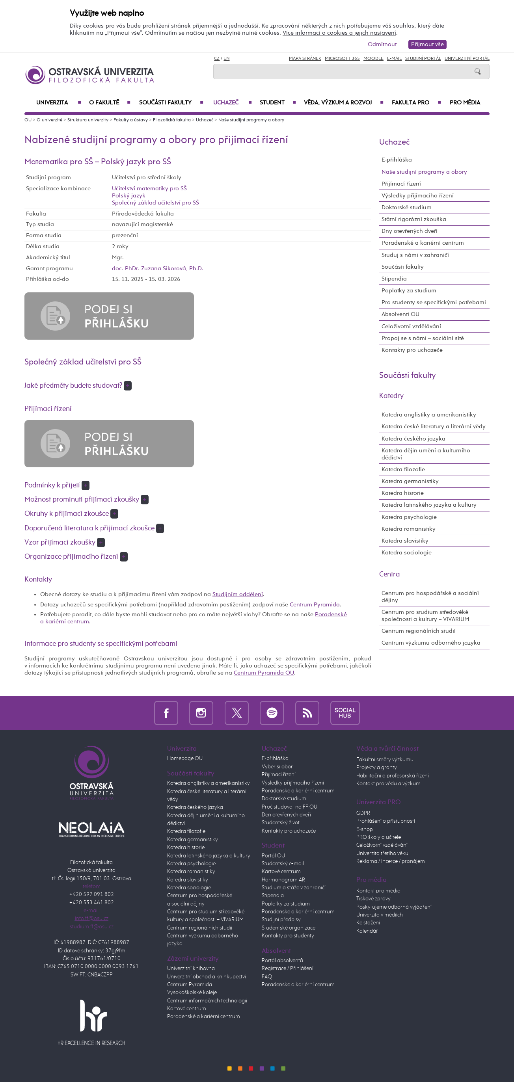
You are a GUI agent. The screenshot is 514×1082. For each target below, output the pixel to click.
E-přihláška (397, 160)
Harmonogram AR (283, 880)
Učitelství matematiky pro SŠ (149, 188)
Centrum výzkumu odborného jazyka (431, 643)
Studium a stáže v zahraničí (294, 888)
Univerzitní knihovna (191, 968)
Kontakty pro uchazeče (412, 350)
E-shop (364, 829)
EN (226, 58)
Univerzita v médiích (379, 915)
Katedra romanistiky (409, 529)
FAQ (267, 977)
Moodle (373, 58)
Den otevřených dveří (286, 815)
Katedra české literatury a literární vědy (434, 426)
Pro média (465, 103)
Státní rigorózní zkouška (414, 219)
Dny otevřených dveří (410, 231)
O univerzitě (49, 120)
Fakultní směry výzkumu (384, 759)
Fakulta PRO (416, 103)
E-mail (394, 58)
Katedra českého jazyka (413, 439)
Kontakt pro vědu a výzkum (388, 783)
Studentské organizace (288, 928)
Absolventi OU (400, 314)
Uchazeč (232, 103)
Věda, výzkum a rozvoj (344, 103)
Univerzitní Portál (467, 58)
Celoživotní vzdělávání (411, 326)
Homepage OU (185, 758)
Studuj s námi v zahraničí (415, 255)
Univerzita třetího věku (382, 853)
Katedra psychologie (409, 517)
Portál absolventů (282, 960)
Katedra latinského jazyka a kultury (429, 505)
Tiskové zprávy (373, 899)
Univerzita (58, 103)
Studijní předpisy (281, 919)
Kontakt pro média (378, 891)
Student (278, 103)
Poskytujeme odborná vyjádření (394, 907)
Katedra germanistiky (410, 481)
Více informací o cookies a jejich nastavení (339, 33)
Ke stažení (368, 923)
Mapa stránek (305, 58)
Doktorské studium (407, 207)
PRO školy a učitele (378, 837)
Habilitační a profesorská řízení (392, 776)
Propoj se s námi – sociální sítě (423, 338)
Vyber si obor (277, 767)
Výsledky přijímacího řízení (418, 196)
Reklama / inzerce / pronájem (390, 861)
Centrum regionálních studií (419, 631)
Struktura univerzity (87, 120)
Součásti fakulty (171, 103)
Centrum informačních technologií (207, 1001)
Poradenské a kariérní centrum (423, 243)
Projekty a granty (376, 767)
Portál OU (273, 856)
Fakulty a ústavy (131, 120)
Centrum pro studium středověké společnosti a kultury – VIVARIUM (425, 615)
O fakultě (109, 103)
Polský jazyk (128, 196)
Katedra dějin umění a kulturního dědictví (426, 454)
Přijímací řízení (401, 184)
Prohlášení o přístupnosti (385, 821)
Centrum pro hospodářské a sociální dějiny (430, 596)
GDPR (363, 813)
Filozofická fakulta (172, 120)
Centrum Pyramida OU (264, 673)
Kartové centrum (186, 1008)
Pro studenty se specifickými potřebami (434, 302)
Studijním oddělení (237, 594)
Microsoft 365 (342, 58)
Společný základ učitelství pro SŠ (155, 203)
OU (28, 120)
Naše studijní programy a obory (251, 120)
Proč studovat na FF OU (289, 807)
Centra (389, 574)
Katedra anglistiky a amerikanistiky (429, 415)
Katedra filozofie (403, 469)
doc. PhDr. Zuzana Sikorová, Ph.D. (157, 268)
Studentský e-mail (283, 863)
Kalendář (367, 931)
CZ (217, 58)
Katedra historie (403, 493)
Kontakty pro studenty (288, 936)
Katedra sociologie (407, 553)
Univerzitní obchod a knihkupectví (206, 977)
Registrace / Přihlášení (287, 968)
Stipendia (394, 279)
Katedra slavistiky (405, 541)
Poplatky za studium (409, 291)
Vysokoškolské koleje (192, 992)
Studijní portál (423, 58)
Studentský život (281, 822)
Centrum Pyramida (315, 605)
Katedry (391, 396)
